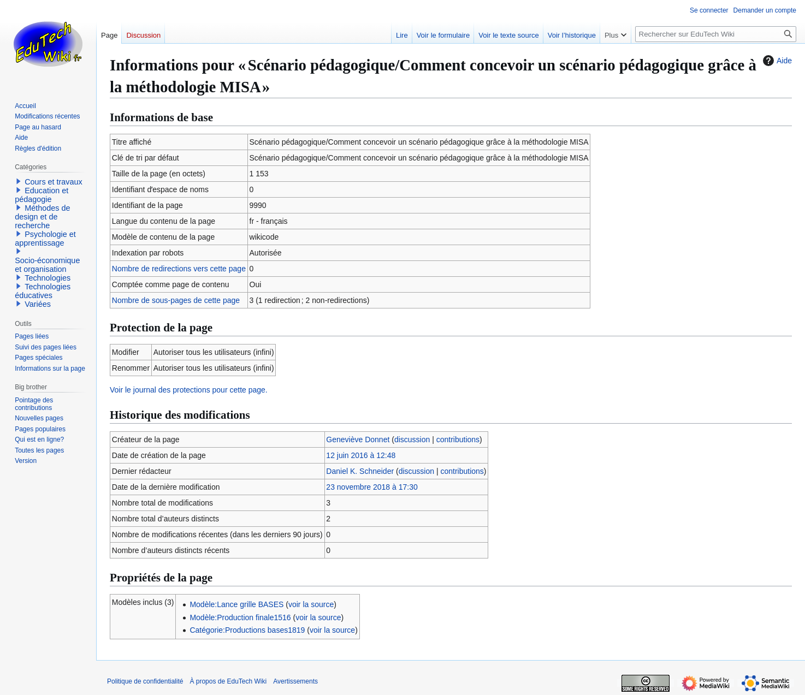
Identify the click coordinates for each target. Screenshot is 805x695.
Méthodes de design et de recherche (42, 217)
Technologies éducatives (42, 291)
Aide (776, 60)
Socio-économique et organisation (47, 265)
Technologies (47, 278)
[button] (18, 181)
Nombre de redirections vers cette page (179, 268)
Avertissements (295, 681)
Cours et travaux (53, 181)
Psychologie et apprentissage (45, 238)
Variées (38, 304)
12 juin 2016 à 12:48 (360, 455)
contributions (458, 439)
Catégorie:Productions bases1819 (247, 630)
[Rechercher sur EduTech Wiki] (715, 34)
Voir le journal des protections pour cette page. (189, 389)
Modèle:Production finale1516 (240, 617)
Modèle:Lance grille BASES (236, 604)
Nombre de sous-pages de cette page (176, 300)
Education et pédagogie (41, 195)
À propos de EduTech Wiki (228, 681)
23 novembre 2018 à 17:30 (371, 487)
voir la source (311, 604)
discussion (412, 439)
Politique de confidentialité (145, 681)
